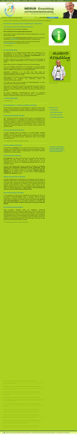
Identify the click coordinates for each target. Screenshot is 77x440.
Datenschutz (44, 14)
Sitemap (53, 14)
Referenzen (52, 17)
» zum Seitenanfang (8, 45)
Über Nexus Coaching (7, 17)
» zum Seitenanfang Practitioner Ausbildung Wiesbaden (16, 140)
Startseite (6, 20)
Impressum (34, 14)
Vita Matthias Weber (17, 17)
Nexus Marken (43, 17)
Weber (56, 83)
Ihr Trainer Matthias (52, 83)
